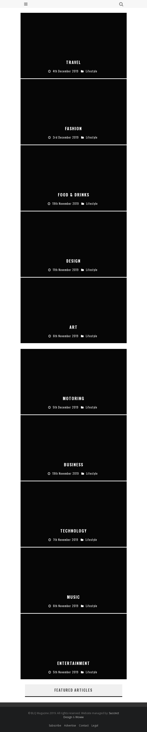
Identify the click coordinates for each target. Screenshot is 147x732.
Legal (95, 725)
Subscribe (55, 725)
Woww (79, 717)
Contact (84, 725)
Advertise (70, 725)
